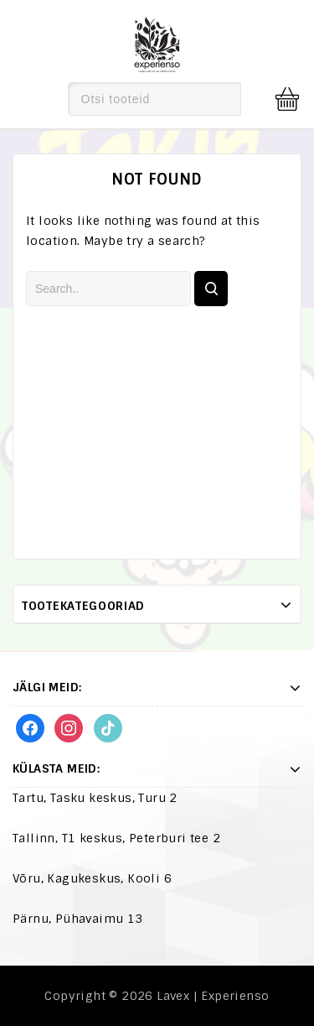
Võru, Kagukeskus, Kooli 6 (92, 878)
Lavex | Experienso (213, 995)
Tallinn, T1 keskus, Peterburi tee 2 (116, 838)
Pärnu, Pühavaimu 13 (78, 918)
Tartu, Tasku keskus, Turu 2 (95, 797)
